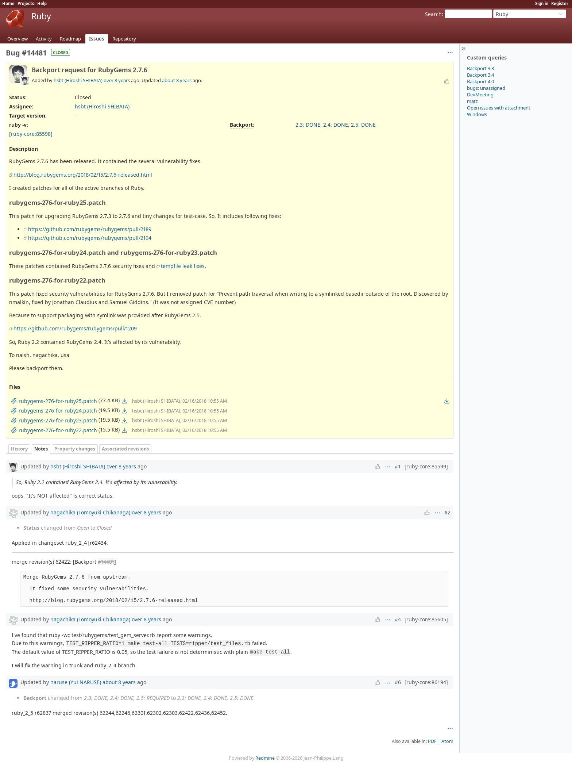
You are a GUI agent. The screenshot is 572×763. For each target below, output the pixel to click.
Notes (41, 449)
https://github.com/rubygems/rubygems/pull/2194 (89, 237)
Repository (124, 38)
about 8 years (177, 80)
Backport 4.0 (480, 81)
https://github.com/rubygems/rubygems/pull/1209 (75, 328)
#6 (398, 682)
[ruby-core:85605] (426, 619)
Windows (477, 114)
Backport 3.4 (480, 75)
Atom (447, 741)
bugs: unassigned (486, 88)
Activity (44, 38)
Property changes (74, 449)
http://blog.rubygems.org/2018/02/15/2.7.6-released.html (82, 174)
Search (433, 14)
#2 (447, 512)
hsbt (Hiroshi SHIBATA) (78, 80)
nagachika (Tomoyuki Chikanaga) (90, 512)
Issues (96, 38)
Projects (26, 3)
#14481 (106, 561)
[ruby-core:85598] (31, 133)
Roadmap (70, 38)
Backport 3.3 (480, 68)
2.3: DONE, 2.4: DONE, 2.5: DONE (335, 124)
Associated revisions (125, 449)
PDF (432, 741)
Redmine (265, 758)
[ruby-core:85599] (426, 466)
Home (8, 3)
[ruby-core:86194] (426, 682)
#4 (398, 619)
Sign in (541, 3)
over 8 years (117, 80)
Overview (17, 38)
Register (559, 3)
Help (42, 3)
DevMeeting (480, 94)
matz (472, 101)
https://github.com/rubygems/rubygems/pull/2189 (89, 229)
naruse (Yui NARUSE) (75, 682)
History (19, 449)
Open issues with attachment (498, 107)
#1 (398, 466)
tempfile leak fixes (183, 265)
